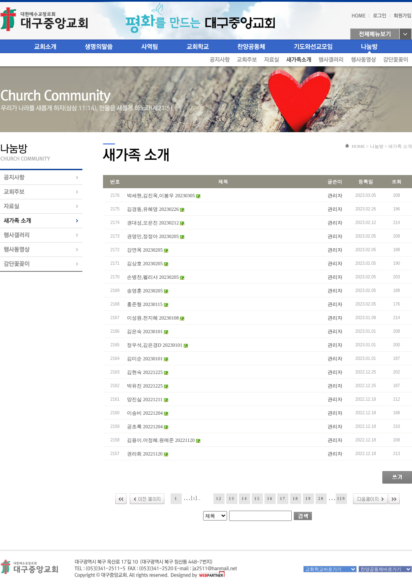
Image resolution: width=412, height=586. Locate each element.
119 (341, 498)
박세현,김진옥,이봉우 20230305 (163, 195)
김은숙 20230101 (147, 331)
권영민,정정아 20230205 (155, 236)
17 (283, 498)
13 (231, 498)
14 (244, 498)
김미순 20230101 (147, 359)
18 (295, 498)
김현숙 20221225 (147, 372)
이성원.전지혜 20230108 (155, 318)
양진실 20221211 (147, 399)
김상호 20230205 (147, 263)
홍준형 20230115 (147, 304)
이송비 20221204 (147, 413)
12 (219, 498)
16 (270, 498)
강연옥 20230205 (147, 250)
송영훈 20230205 (147, 291)
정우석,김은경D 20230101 (157, 345)
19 (308, 498)
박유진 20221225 (147, 386)
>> (394, 498)
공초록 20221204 (147, 427)
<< (120, 498)
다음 (370, 498)
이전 (147, 498)
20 (321, 498)
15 (257, 498)
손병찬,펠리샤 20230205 (155, 277)
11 (206, 498)
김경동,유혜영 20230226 (155, 209)
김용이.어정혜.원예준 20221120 (163, 440)
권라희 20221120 (147, 454)
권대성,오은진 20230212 (155, 223)
